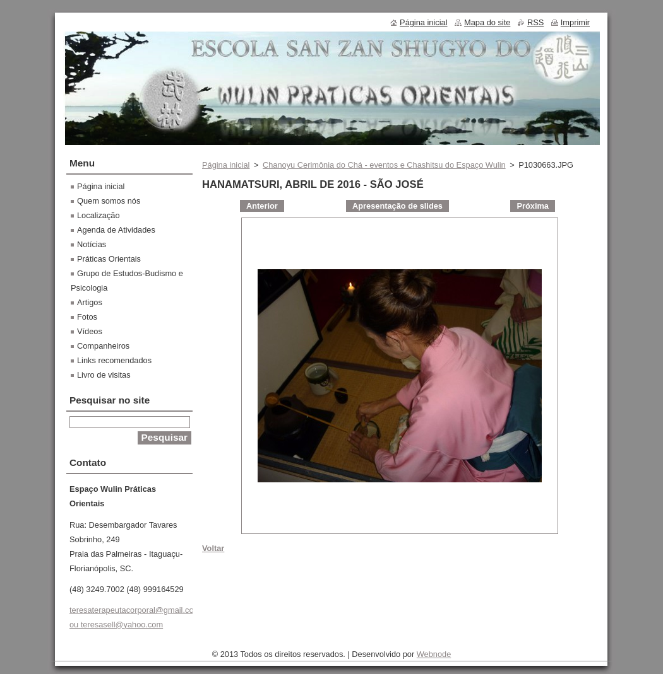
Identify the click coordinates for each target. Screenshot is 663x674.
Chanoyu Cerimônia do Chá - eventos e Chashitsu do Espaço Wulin (384, 165)
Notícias (91, 244)
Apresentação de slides (397, 206)
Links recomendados (114, 360)
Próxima (533, 206)
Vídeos (89, 331)
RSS (535, 22)
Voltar (213, 548)
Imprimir (575, 22)
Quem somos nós (108, 201)
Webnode (434, 654)
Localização (98, 215)
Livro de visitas (104, 375)
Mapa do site (487, 22)
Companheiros (103, 346)
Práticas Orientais (109, 259)
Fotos (87, 317)
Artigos (89, 302)
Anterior (262, 206)
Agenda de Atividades (116, 230)
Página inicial (225, 165)
